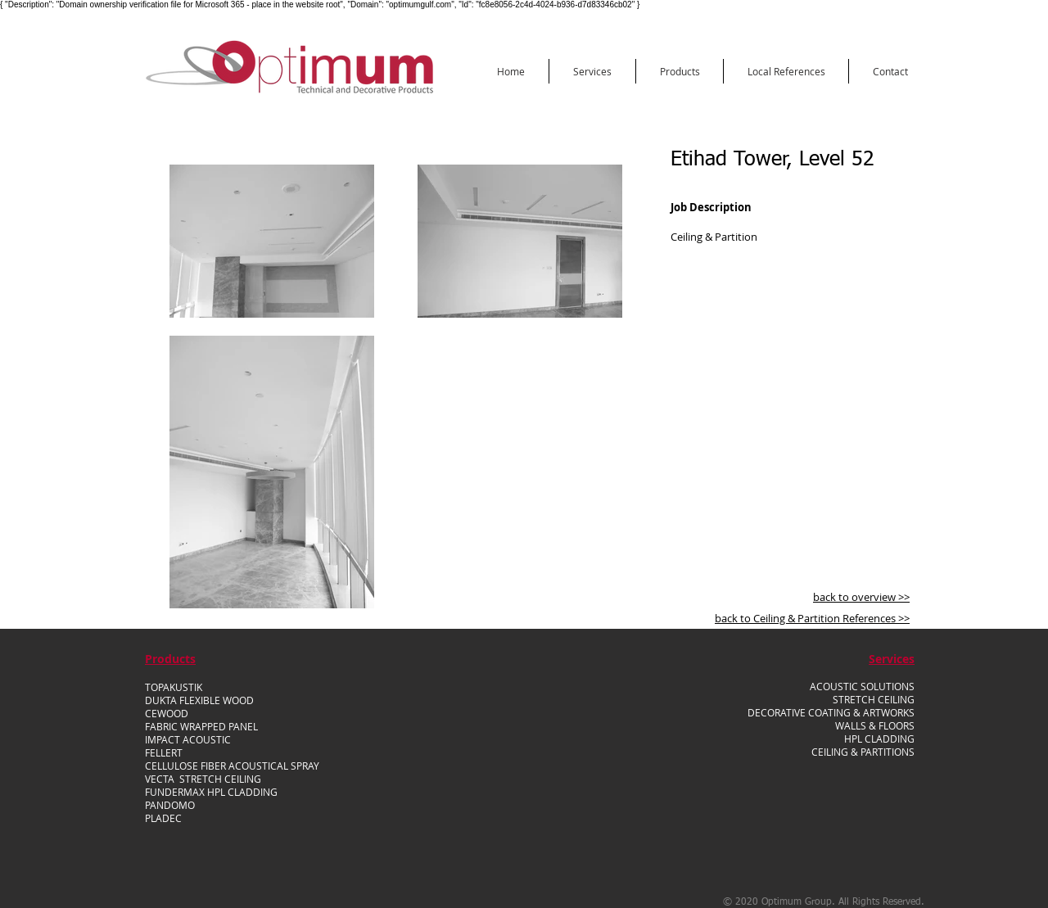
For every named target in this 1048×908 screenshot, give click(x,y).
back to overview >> (861, 597)
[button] (592, 71)
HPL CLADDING (879, 738)
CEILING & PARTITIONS (863, 751)
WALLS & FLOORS (875, 725)
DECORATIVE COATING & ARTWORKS (831, 712)
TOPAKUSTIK (173, 686)
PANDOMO (170, 804)
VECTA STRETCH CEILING (203, 778)
